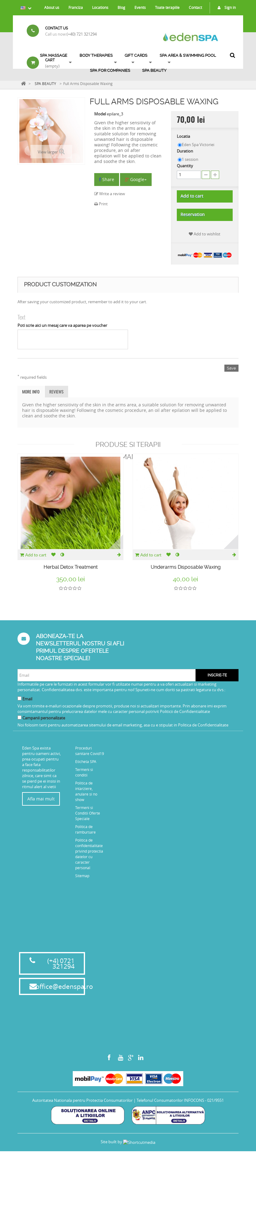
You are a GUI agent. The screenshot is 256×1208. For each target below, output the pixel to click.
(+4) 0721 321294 (61, 1039)
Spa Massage (53, 55)
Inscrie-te (217, 675)
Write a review (109, 193)
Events (140, 7)
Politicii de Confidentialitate (185, 711)
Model (100, 114)
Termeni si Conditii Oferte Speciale (87, 813)
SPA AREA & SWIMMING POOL (188, 55)
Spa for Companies (110, 70)
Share (106, 179)
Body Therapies (96, 55)
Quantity (185, 165)
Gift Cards (136, 55)
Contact (195, 7)
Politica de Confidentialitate (203, 725)
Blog (121, 7)
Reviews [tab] (56, 391)
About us (51, 7)
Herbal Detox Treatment (71, 567)
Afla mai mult (41, 799)
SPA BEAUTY (154, 70)
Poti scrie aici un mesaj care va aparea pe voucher (62, 325)
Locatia (184, 136)
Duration (185, 151)
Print (101, 204)
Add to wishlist (204, 234)
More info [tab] (31, 391)
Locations (100, 7)
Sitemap (82, 875)
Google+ (136, 179)
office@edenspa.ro (64, 1061)
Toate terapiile (167, 7)
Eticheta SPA (85, 761)
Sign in (225, 7)
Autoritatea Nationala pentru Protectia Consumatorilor (82, 1175)
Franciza (75, 7)
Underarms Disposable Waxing (186, 567)
